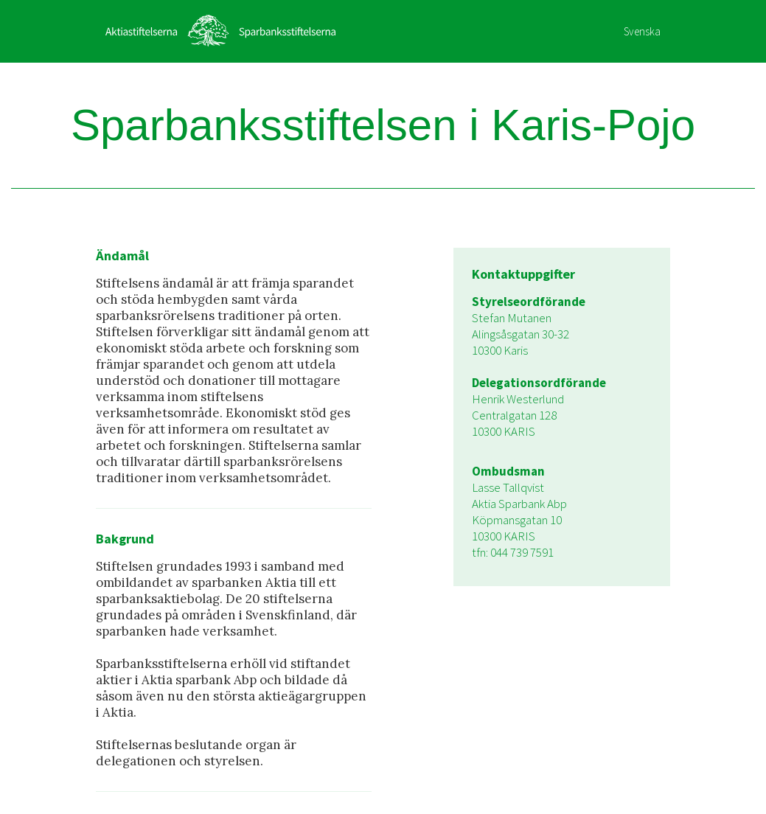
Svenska (642, 31)
